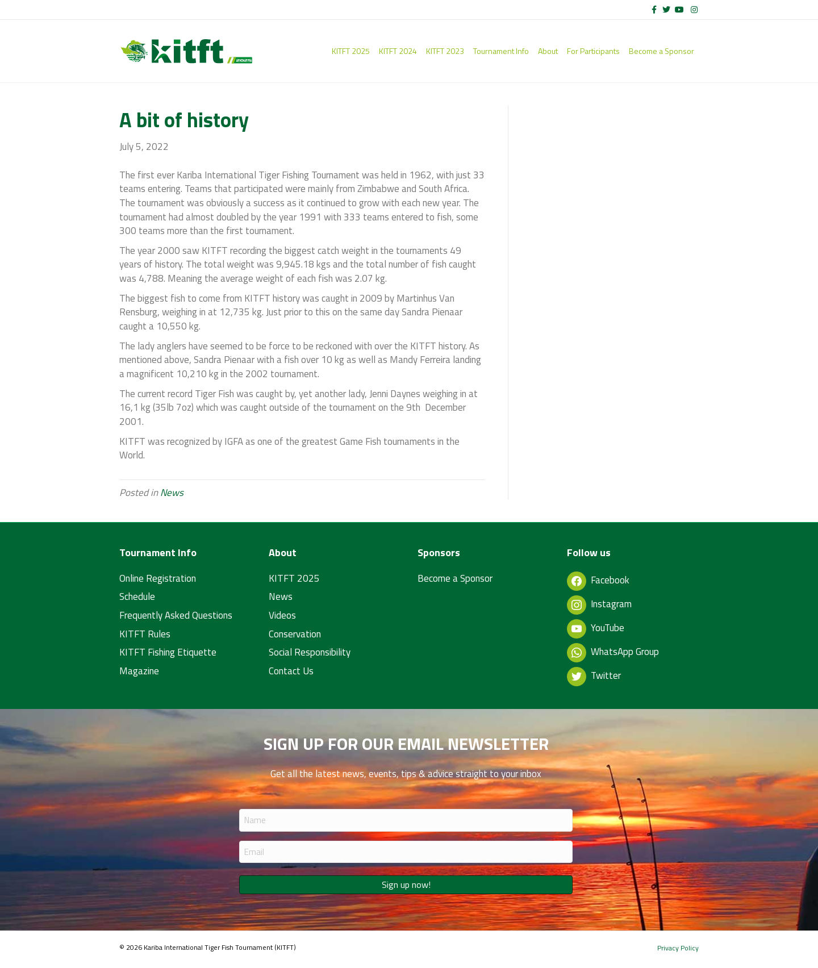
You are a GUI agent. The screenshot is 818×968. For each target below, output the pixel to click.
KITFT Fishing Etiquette (167, 652)
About (548, 51)
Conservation (295, 634)
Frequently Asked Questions (175, 615)
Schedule (137, 596)
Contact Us (291, 671)
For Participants (593, 51)
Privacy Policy (678, 947)
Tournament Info (501, 51)
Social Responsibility (309, 652)
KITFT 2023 (445, 51)
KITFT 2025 (351, 51)
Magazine (139, 671)
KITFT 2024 (398, 51)
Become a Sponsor (661, 51)
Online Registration (157, 578)
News (171, 492)
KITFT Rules (144, 634)
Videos (282, 615)
